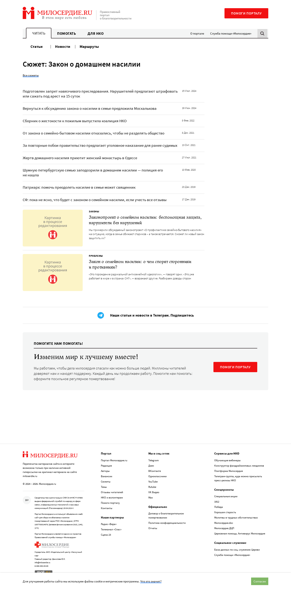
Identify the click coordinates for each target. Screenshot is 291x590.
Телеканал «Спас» (111, 529)
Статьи (36, 46)
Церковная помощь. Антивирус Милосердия (239, 533)
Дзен (151, 465)
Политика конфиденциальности (167, 523)
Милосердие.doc (223, 523)
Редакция (106, 465)
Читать (38, 33)
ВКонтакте (154, 471)
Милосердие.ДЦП (224, 528)
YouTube (153, 481)
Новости (62, 46)
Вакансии (106, 476)
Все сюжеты (31, 75)
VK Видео (153, 492)
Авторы (105, 471)
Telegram (153, 460)
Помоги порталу (246, 13)
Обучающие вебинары (227, 460)
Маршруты (89, 46)
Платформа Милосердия (228, 471)
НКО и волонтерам (112, 497)
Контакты (106, 508)
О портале (197, 33)
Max (150, 497)
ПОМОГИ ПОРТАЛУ (235, 367)
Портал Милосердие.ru (114, 460)
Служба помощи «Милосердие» (230, 33)
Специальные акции (225, 496)
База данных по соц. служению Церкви (237, 549)
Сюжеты (106, 481)
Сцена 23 (106, 534)
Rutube (152, 487)
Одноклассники (157, 476)
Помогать (66, 33)
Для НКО (96, 33)
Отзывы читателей (112, 492)
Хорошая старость (225, 512)
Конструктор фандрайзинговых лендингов (239, 465)
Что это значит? (150, 581)
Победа (218, 507)
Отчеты (152, 528)
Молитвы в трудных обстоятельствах (236, 517)
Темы (104, 487)
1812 (216, 501)
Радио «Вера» (109, 524)
